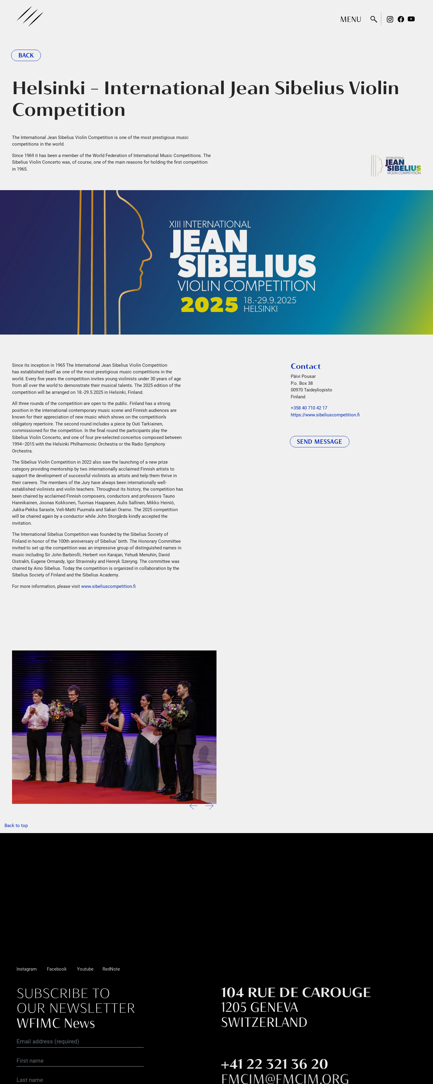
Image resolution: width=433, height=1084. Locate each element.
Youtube (411, 19)
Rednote (422, 19)
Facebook (401, 19)
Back (26, 55)
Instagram (390, 19)
